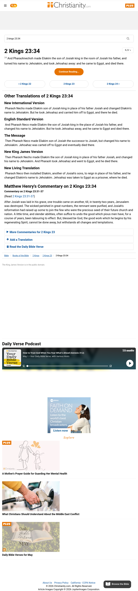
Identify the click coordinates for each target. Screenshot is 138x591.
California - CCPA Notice (83, 582)
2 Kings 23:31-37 (23, 196)
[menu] (5, 6)
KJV (128, 50)
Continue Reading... (69, 71)
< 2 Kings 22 (24, 84)
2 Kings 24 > (113, 84)
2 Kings (36, 255)
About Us (47, 582)
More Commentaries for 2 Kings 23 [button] (31, 232)
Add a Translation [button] (20, 239)
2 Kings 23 (68, 84)
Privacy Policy (61, 582)
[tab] (69, 232)
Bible (6, 255)
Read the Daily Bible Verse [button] (25, 246)
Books (21, 255)
